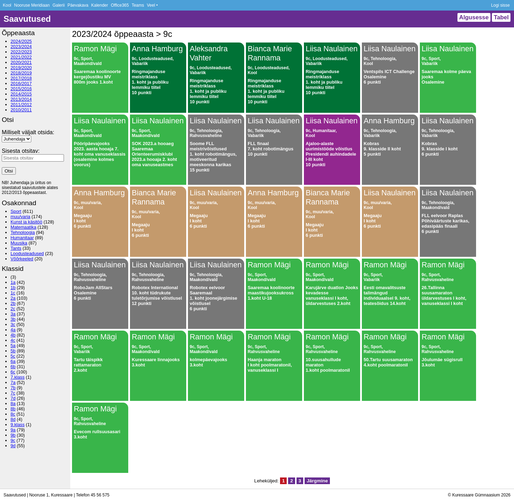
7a (13, 382)
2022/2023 (21, 51)
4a (13, 329)
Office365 (120, 5)
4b (13, 335)
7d (13, 398)
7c (13, 393)
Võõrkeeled (22, 258)
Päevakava (77, 5)
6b (13, 366)
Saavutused (27, 19)
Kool (7, 5)
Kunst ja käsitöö (26, 222)
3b (13, 319)
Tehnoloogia (23, 232)
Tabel (501, 17)
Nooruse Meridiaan (32, 5)
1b (13, 287)
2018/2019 (21, 73)
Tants (16, 248)
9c (13, 440)
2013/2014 (21, 99)
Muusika (19, 243)
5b (13, 350)
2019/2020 (21, 67)
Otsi (9, 171)
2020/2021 (21, 62)
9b (13, 435)
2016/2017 (21, 83)
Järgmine (317, 480)
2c (13, 308)
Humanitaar (22, 237)
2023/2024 (21, 46)
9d (13, 445)
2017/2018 (21, 78)
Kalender (99, 5)
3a (13, 314)
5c (13, 356)
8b (13, 408)
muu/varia (20, 216)
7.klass (18, 377)
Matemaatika (23, 227)
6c (13, 372)
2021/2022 (21, 57)
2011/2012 (21, 104)
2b (13, 303)
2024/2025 (21, 41)
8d (13, 419)
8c (13, 414)
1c (13, 292)
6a (13, 361)
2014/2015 (21, 94)
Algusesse (474, 17)
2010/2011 (21, 109)
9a (13, 429)
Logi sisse (500, 5)
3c (13, 324)
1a (13, 282)
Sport (16, 211)
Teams (138, 5)
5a (13, 345)
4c (13, 340)
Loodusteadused (27, 253)
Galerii (58, 5)
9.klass (18, 424)
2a (13, 298)
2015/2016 (21, 88)
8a (13, 403)
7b (13, 387)
